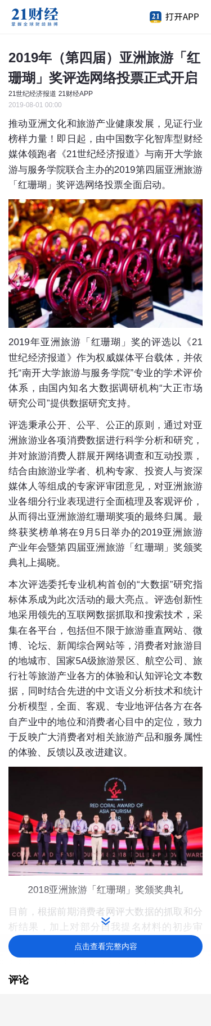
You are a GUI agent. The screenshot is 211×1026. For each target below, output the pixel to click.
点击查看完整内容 (105, 946)
